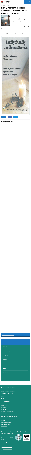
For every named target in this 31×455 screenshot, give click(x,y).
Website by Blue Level (6, 452)
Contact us (3, 413)
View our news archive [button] (8, 335)
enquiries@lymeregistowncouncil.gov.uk (10, 442)
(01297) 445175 (9, 437)
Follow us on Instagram (8, 450)
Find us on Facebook (6, 447)
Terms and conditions (6, 422)
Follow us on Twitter (7, 449)
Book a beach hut (5, 405)
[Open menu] (27, 2)
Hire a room (3, 409)
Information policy (5, 424)
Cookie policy (4, 426)
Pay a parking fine (5, 407)
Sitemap (3, 420)
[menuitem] (15, 342)
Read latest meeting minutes (7, 411)
